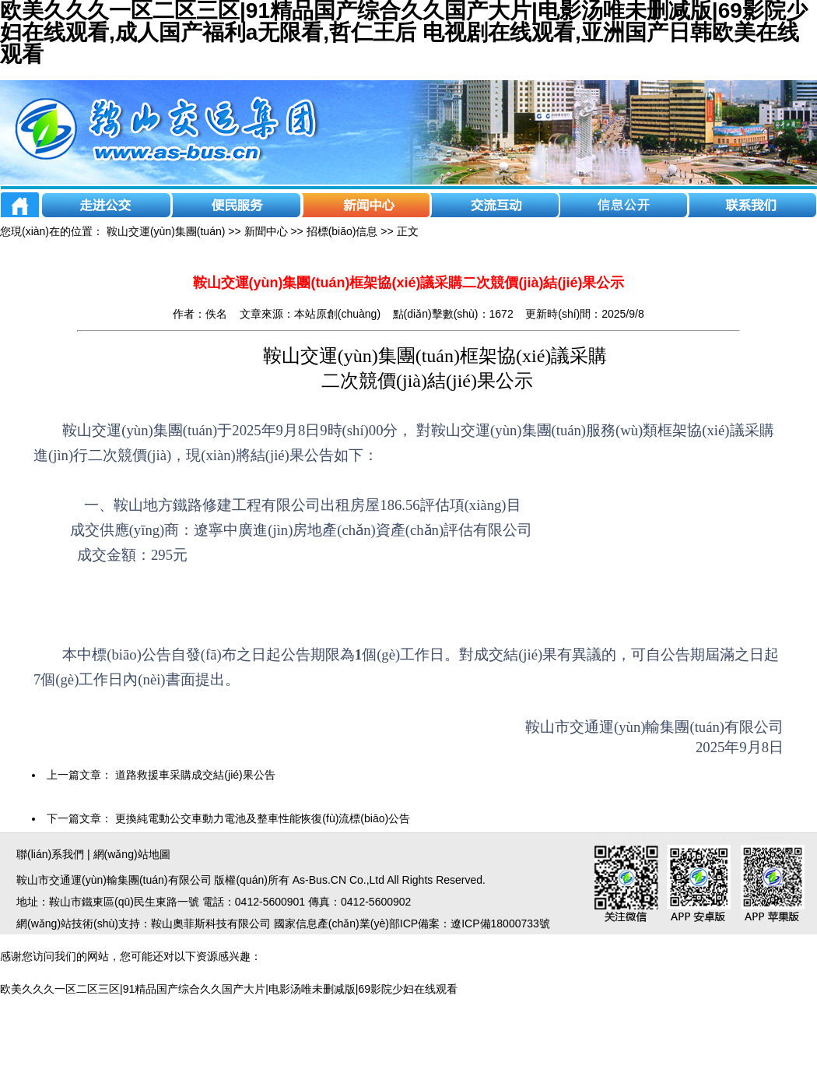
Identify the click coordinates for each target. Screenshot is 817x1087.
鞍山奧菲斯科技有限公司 (211, 923)
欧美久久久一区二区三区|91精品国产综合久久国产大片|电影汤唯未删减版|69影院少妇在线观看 (229, 989)
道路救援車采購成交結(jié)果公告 (195, 775)
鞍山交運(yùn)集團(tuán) (166, 231)
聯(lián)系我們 (50, 854)
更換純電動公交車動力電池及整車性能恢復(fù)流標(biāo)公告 (262, 818)
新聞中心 (266, 231)
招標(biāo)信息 (342, 231)
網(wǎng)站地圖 (131, 854)
